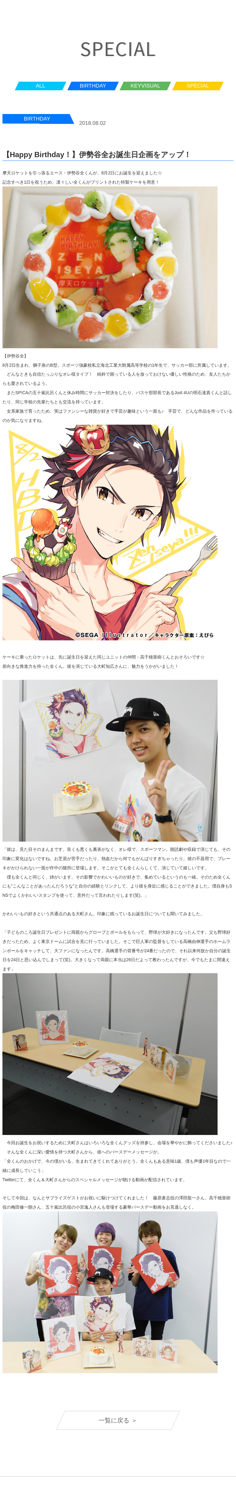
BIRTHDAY (93, 86)
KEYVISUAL (145, 86)
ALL (40, 86)
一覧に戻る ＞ (118, 1420)
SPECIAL (198, 86)
